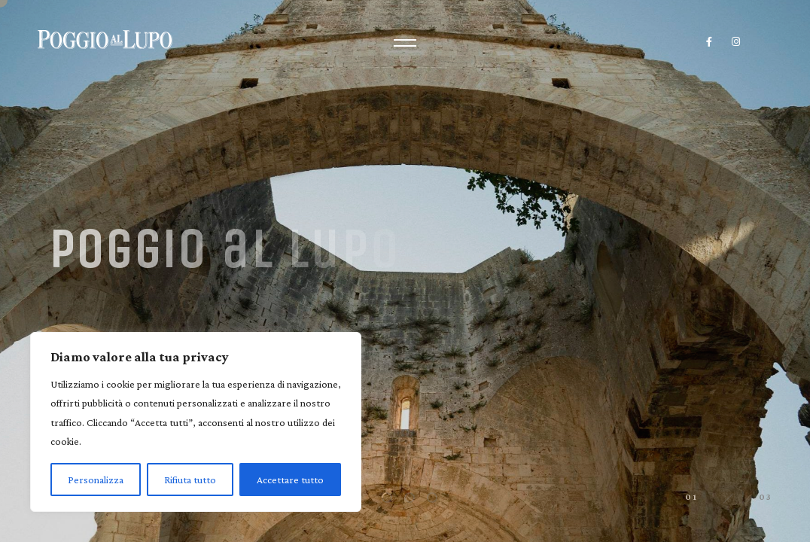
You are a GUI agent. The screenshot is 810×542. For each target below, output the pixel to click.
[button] (387, 497)
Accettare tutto (290, 479)
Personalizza (95, 479)
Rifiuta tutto (190, 479)
